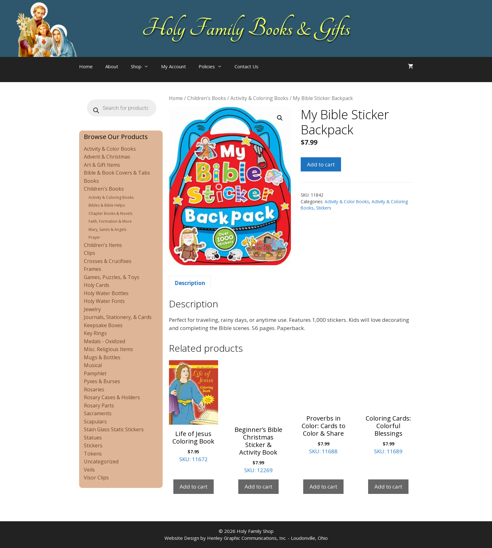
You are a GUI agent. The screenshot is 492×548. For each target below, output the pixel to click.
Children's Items (103, 245)
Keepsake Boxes (103, 325)
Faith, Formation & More (110, 221)
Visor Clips (96, 477)
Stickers (323, 208)
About (111, 66)
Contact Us (246, 66)
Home (86, 66)
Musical (93, 365)
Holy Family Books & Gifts (246, 28)
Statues (93, 437)
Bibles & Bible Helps (107, 205)
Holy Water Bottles (106, 293)
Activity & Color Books (347, 201)
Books (91, 180)
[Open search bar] (277, 72)
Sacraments (98, 413)
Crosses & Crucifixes (107, 261)
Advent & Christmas (107, 156)
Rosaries (94, 389)
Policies (213, 66)
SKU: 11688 (323, 407)
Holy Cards (96, 285)
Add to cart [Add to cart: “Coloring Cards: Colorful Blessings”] (388, 486)
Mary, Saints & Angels (107, 229)
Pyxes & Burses (102, 381)
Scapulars (95, 421)
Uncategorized (101, 461)
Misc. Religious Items (108, 349)
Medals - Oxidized (104, 341)
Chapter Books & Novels (110, 213)
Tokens (93, 453)
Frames (92, 269)
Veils (89, 469)
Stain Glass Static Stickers (114, 429)
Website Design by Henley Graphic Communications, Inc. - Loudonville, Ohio (246, 538)
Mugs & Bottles (102, 357)
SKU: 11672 (193, 411)
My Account (173, 66)
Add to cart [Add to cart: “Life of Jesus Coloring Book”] (193, 486)
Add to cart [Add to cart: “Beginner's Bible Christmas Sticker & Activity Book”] (258, 486)
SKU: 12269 (258, 417)
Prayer (94, 237)
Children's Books (206, 98)
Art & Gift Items (102, 164)
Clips (89, 252)
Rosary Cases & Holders (112, 397)
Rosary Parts (99, 405)
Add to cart (321, 164)
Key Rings (95, 333)
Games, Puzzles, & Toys (111, 277)
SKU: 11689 (388, 407)
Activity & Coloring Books (259, 98)
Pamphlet (95, 373)
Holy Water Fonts (104, 301)
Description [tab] (190, 283)
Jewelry (92, 309)
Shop (143, 66)
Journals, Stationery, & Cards (118, 317)
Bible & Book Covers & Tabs (117, 172)
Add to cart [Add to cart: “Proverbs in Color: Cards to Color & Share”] (323, 486)
